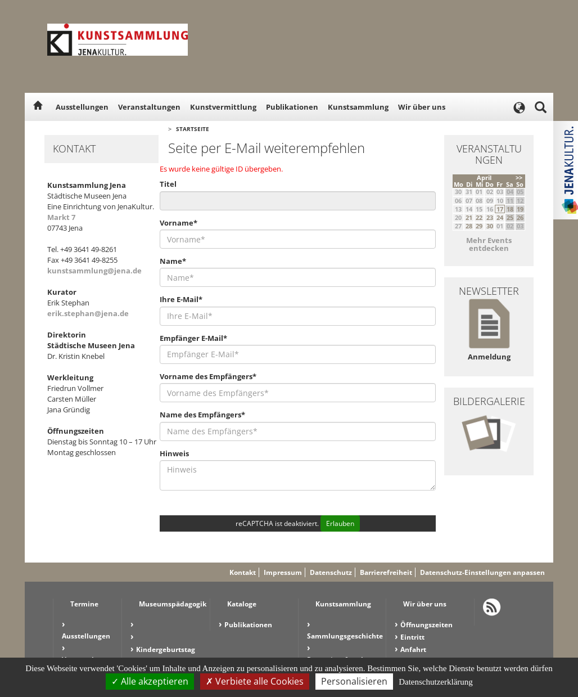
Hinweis (174, 453)
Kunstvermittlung (223, 107)
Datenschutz (331, 572)
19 (520, 209)
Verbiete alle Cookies (255, 681)
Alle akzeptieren (149, 681)
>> (519, 177)
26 (520, 217)
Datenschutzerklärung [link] (436, 681)
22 (479, 217)
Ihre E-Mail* (181, 299)
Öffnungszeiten (426, 624)
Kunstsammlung (358, 107)
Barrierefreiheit (386, 572)
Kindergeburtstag (165, 649)
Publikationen (292, 107)
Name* (173, 261)
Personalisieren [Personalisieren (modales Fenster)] (354, 681)
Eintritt (412, 637)
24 (499, 217)
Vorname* (178, 223)
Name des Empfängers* (202, 415)
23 (489, 217)
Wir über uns (421, 107)
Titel (168, 184)
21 (469, 217)
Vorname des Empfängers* (208, 376)
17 (499, 209)
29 (479, 226)
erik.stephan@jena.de (88, 313)
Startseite (192, 129)
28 (469, 226)
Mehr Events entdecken (489, 244)
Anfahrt (413, 649)
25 (510, 217)
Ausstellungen (82, 107)
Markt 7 (61, 217)
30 (489, 226)
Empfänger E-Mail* (193, 338)
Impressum (283, 572)
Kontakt (242, 572)
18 (510, 209)
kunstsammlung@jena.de (94, 271)
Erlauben (340, 523)
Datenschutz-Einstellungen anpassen (482, 572)
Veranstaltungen (149, 107)
